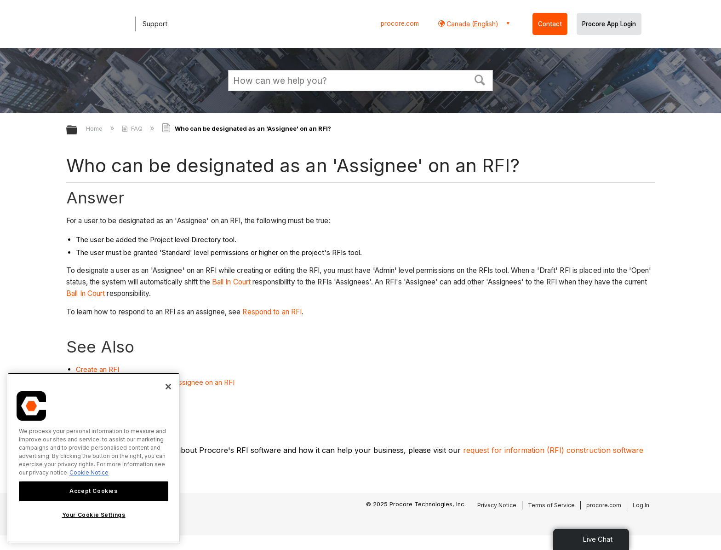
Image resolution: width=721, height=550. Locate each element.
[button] (480, 79)
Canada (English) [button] (471, 24)
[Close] (168, 386)
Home (95, 128)
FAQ (133, 128)
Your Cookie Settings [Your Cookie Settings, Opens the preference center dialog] (94, 514)
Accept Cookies (93, 490)
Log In (641, 505)
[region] (93, 458)
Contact (550, 24)
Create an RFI (97, 369)
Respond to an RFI (272, 311)
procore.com (400, 23)
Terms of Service (551, 505)
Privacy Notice (496, 505)
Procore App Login (609, 24)
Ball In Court (232, 282)
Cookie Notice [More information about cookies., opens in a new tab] (89, 472)
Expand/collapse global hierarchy (77, 130)
